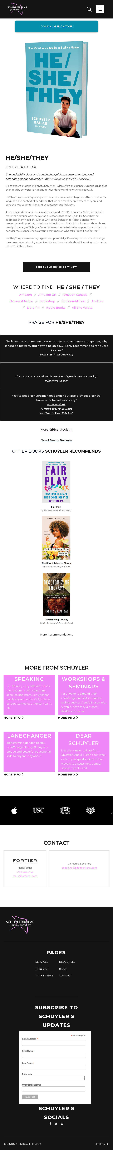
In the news (44, 975)
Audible (97, 301)
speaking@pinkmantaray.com (79, 867)
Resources (67, 961)
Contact (65, 975)
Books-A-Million (73, 301)
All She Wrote (82, 307)
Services (41, 961)
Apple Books (55, 307)
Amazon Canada (75, 294)
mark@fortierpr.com (25, 876)
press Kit (42, 968)
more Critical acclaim (56, 429)
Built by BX (102, 1144)
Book (63, 968)
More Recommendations (56, 634)
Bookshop (47, 301)
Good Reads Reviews (56, 440)
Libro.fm (33, 307)
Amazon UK (47, 294)
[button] (100, 9)
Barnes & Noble (21, 301)
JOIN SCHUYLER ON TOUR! (56, 26)
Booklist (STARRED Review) (56, 354)
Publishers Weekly (56, 380)
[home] (17, 9)
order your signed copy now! (56, 267)
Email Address (30, 1038)
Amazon (25, 294)
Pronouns (27, 1074)
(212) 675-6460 (25, 872)
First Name (28, 1051)
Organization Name (31, 1085)
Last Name (28, 1063)
